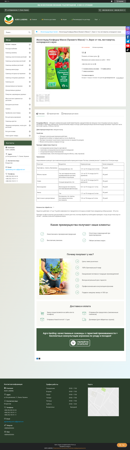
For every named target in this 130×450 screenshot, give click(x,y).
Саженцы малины (11, 52)
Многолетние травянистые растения (14, 99)
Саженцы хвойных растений (14, 65)
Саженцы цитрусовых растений (15, 61)
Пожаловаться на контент (60, 448)
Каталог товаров (11, 44)
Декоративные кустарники (14, 86)
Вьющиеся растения (12, 104)
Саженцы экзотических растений (16, 57)
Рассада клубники (11, 48)
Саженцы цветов (11, 121)
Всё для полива (10, 131)
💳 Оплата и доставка (49, 19)
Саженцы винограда (12, 69)
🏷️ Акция (64, 19)
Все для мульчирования (13, 117)
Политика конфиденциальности (77, 448)
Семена (8, 109)
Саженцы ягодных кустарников (15, 73)
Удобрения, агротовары (13, 113)
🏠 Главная (33, 19)
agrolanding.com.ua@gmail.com (15, 169)
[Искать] (29, 32)
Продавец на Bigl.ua (65, 446)
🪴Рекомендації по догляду (80, 19)
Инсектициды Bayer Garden (49, 32)
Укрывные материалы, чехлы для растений (16, 126)
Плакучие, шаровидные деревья (16, 94)
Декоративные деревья (13, 90)
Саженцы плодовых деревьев (15, 78)
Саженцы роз (10, 82)
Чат (122, 445)
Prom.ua (73, 444)
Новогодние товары (12, 135)
